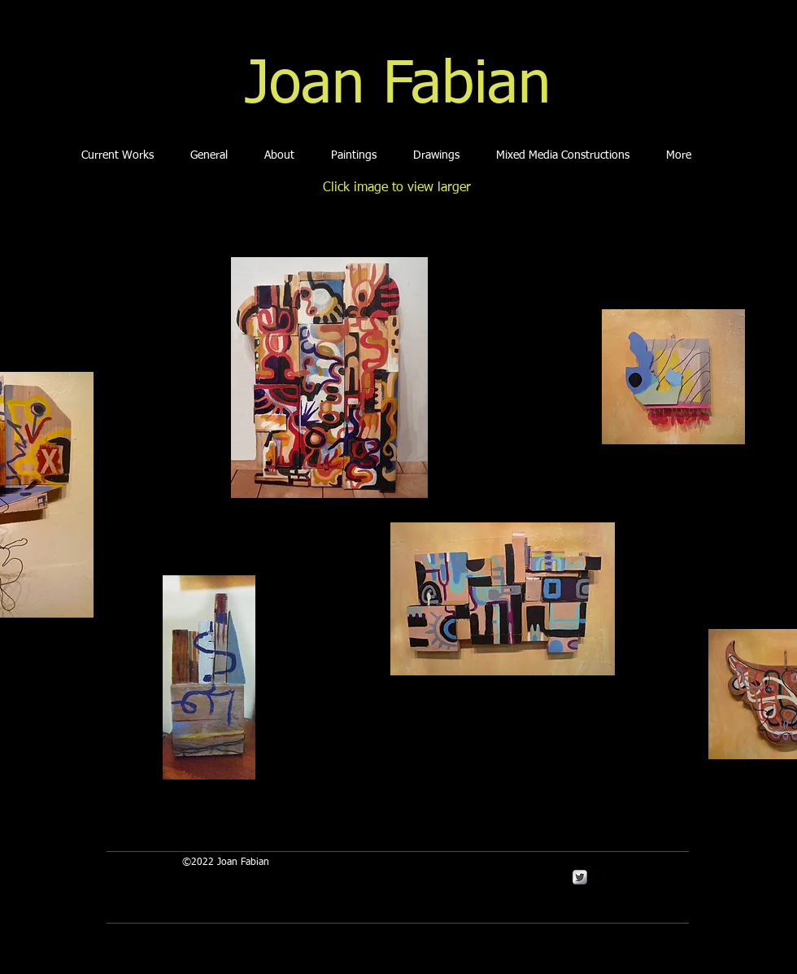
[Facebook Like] (360, 792)
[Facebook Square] (598, 877)
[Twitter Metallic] (580, 877)
